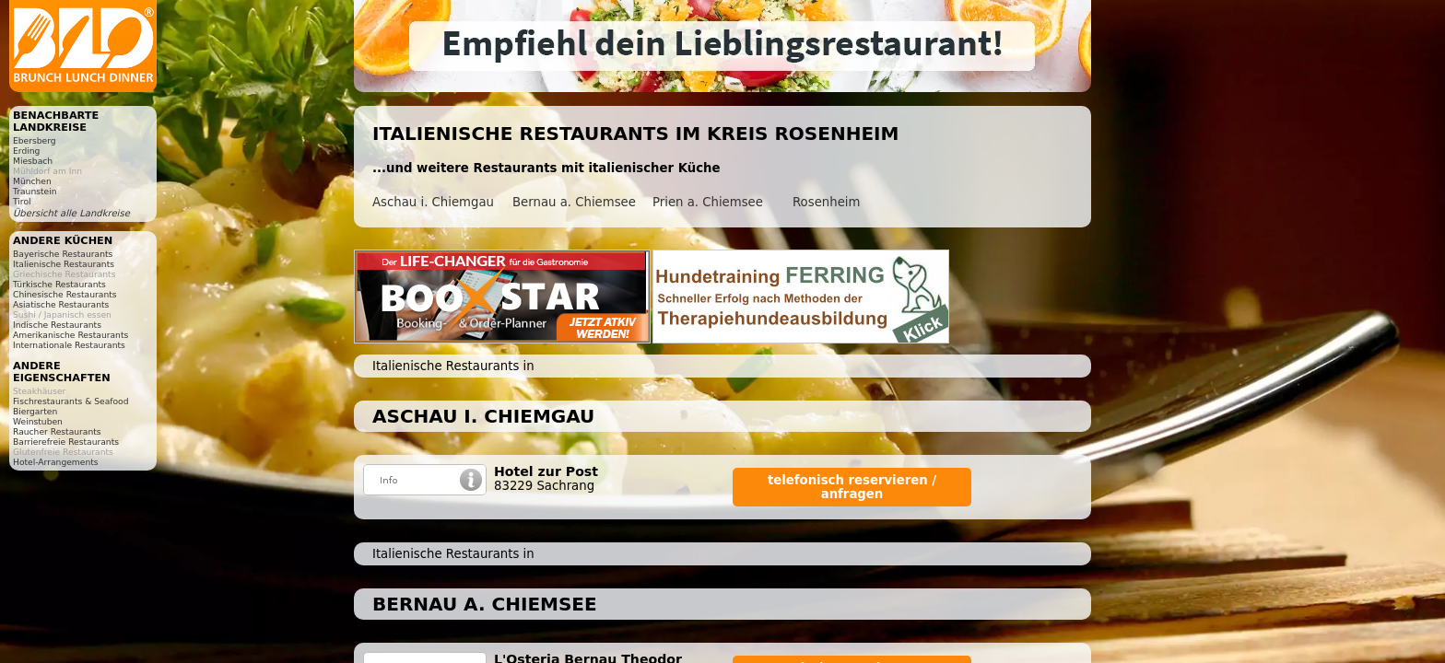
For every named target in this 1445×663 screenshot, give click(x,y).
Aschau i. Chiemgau (433, 202)
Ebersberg (34, 140)
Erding (26, 150)
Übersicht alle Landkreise (71, 213)
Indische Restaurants (57, 325)
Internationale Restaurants (69, 345)
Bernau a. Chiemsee (574, 202)
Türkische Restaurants (59, 284)
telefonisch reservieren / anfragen (852, 487)
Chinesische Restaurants (65, 294)
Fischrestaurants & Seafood (71, 401)
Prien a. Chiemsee (707, 202)
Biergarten (35, 411)
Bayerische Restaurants (62, 254)
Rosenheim (826, 202)
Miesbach (33, 161)
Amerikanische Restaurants (70, 335)
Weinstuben (38, 421)
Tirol (22, 201)
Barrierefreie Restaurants (66, 441)
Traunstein (35, 191)
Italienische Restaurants (63, 264)
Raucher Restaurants (57, 431)
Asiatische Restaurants (61, 304)
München (32, 181)
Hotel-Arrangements (56, 462)
